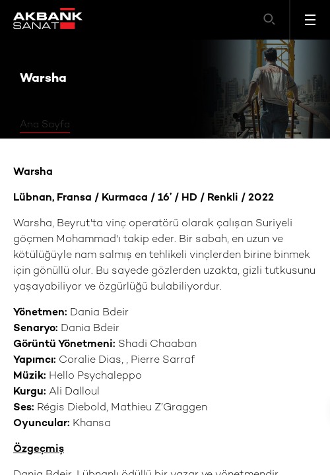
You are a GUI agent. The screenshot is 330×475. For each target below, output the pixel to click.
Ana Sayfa (45, 124)
